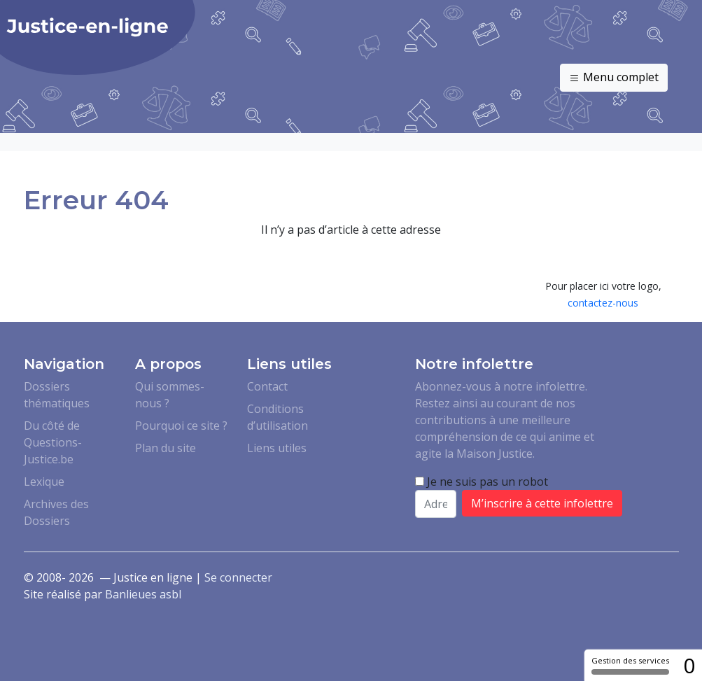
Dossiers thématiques (57, 395)
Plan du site (165, 448)
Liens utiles (277, 448)
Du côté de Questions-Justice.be (53, 442)
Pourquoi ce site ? (181, 425)
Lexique (44, 481)
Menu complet (614, 77)
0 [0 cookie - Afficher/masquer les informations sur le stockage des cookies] (689, 665)
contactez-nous (603, 302)
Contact (267, 386)
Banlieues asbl (143, 594)
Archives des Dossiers (56, 512)
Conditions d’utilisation (277, 417)
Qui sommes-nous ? (169, 395)
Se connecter (238, 577)
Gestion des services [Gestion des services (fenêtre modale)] (630, 665)
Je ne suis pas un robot (481, 481)
